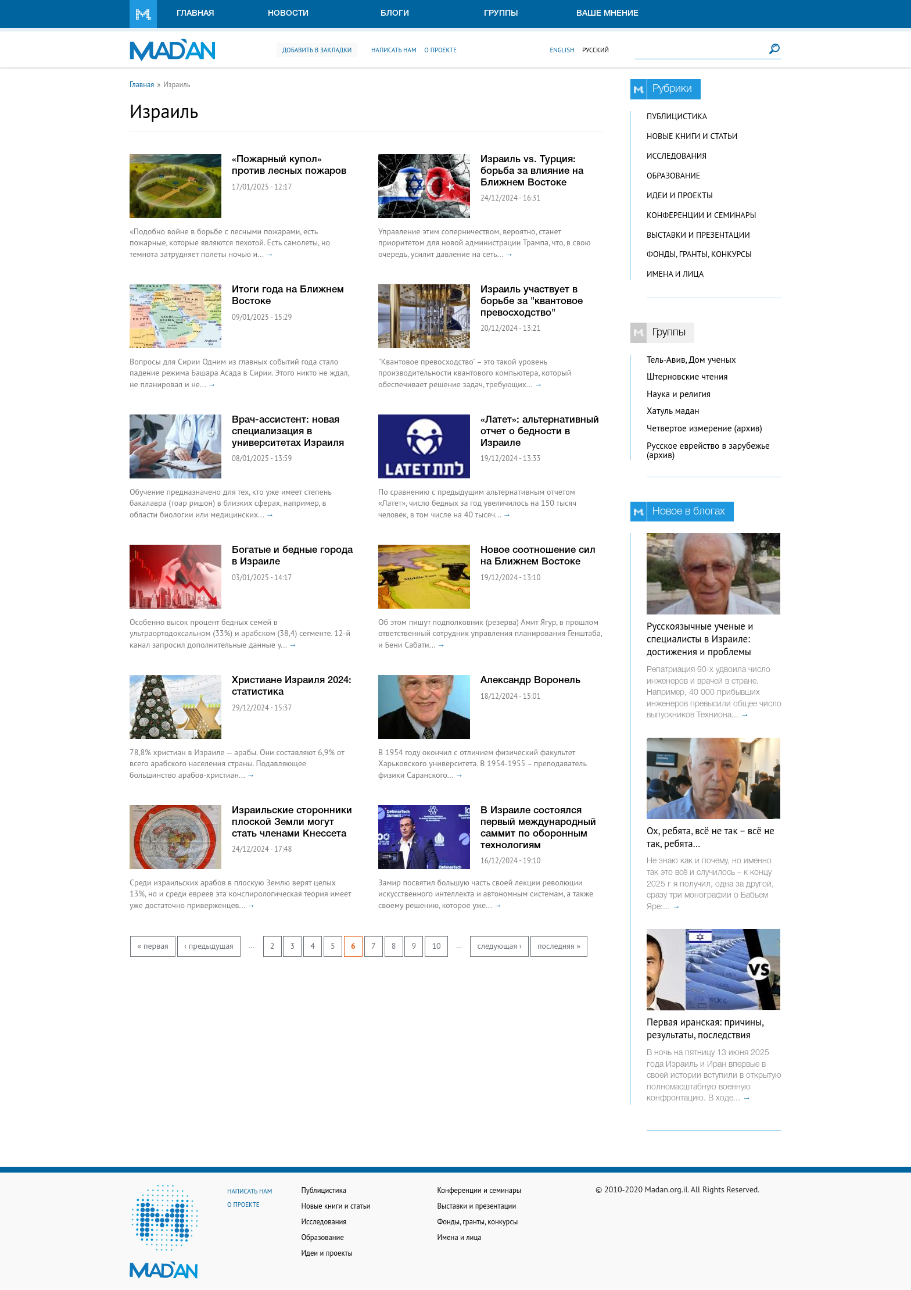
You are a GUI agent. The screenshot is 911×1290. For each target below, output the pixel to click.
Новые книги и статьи (692, 136)
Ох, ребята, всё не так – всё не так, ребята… (710, 837)
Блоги (395, 13)
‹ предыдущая (209, 946)
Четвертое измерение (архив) (704, 428)
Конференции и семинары (701, 215)
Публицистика (677, 116)
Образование (673, 175)
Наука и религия (679, 394)
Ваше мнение (607, 13)
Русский (595, 50)
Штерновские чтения (687, 376)
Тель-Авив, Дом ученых (691, 360)
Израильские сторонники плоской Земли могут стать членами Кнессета (292, 822)
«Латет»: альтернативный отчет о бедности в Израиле (539, 432)
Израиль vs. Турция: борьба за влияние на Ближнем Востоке (531, 171)
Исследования (676, 156)
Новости (288, 13)
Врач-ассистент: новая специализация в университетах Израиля (288, 432)
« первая (153, 946)
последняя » (558, 946)
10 (436, 946)
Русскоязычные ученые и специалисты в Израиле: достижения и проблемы (700, 639)
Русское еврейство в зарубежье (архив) (708, 450)
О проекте (440, 50)
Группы (501, 13)
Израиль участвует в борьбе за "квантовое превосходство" (531, 301)
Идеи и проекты (680, 195)
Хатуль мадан (673, 411)
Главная (195, 13)
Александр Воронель (530, 680)
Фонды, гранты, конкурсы (699, 254)
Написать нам (394, 50)
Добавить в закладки (317, 50)
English (562, 50)
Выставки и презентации (698, 235)
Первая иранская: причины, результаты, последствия (705, 1028)
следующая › (500, 946)
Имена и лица (675, 274)
